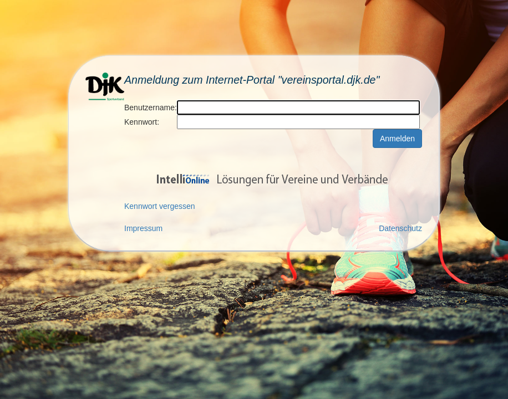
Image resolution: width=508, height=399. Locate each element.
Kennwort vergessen (159, 206)
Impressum (143, 228)
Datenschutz (400, 228)
